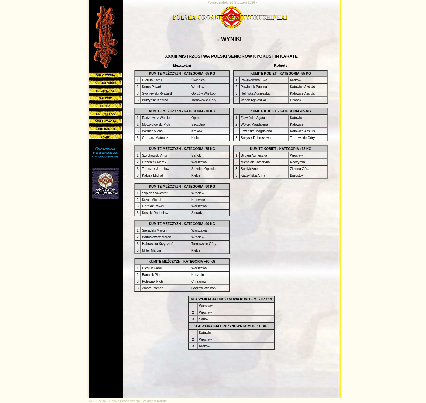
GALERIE (105, 98)
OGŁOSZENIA (105, 75)
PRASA (105, 106)
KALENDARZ (105, 90)
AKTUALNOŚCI (105, 83)
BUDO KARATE (105, 129)
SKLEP (105, 136)
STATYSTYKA (105, 113)
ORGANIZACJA (105, 121)
